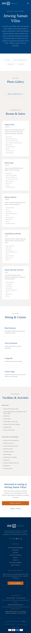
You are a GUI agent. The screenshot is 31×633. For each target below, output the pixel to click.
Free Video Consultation (15, 562)
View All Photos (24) (15, 94)
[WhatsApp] (21, 538)
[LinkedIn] (19, 538)
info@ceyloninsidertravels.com (15, 604)
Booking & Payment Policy (10, 624)
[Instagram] (14, 538)
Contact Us (15, 560)
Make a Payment (15, 565)
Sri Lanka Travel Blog (15, 555)
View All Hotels (15, 508)
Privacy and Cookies (22, 624)
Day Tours (15, 552)
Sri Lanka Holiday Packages (15, 547)
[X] (12, 538)
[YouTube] (16, 538)
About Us (15, 557)
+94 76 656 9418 (20, 598)
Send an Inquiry (15, 503)
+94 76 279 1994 (10, 598)
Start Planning (15, 583)
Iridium (23, 621)
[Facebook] (9, 538)
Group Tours (15, 550)
